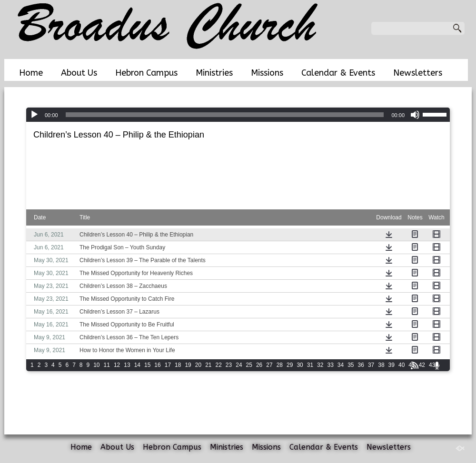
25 (249, 365)
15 (147, 365)
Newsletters (417, 73)
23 (229, 365)
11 (107, 365)
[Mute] (415, 114)
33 (330, 365)
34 (340, 365)
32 (320, 365)
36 (361, 365)
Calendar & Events (338, 73)
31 (310, 365)
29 (290, 365)
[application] (238, 115)
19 (188, 365)
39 (391, 365)
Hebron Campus (146, 73)
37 (371, 365)
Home (31, 73)
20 (198, 365)
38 (381, 365)
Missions (267, 73)
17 (168, 365)
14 (137, 365)
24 (239, 365)
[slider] (225, 114)
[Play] (34, 114)
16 (157, 365)
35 (350, 365)
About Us (79, 73)
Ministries (214, 73)
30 (300, 365)
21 (208, 365)
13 (127, 365)
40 (401, 365)
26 (259, 365)
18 (178, 365)
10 (96, 365)
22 (219, 365)
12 (117, 365)
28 (280, 365)
